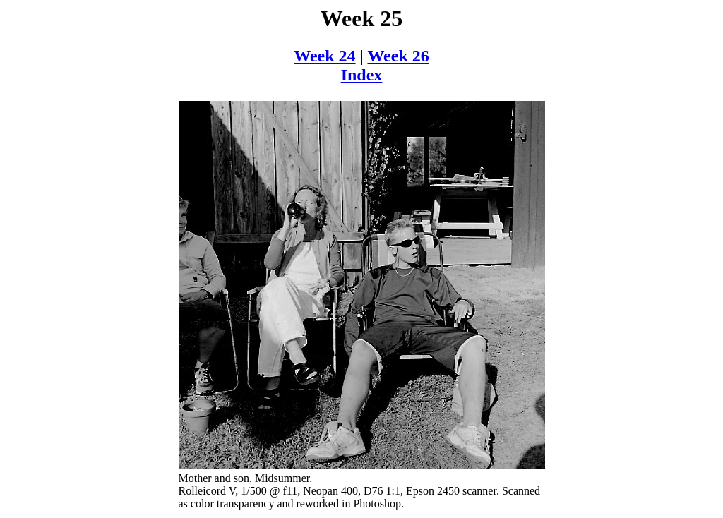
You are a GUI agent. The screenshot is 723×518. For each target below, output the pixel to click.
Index (362, 75)
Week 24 (324, 56)
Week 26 (398, 56)
